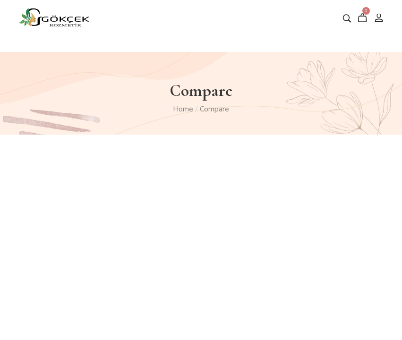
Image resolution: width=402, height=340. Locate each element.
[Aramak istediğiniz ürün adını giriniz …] (346, 18)
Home (183, 109)
